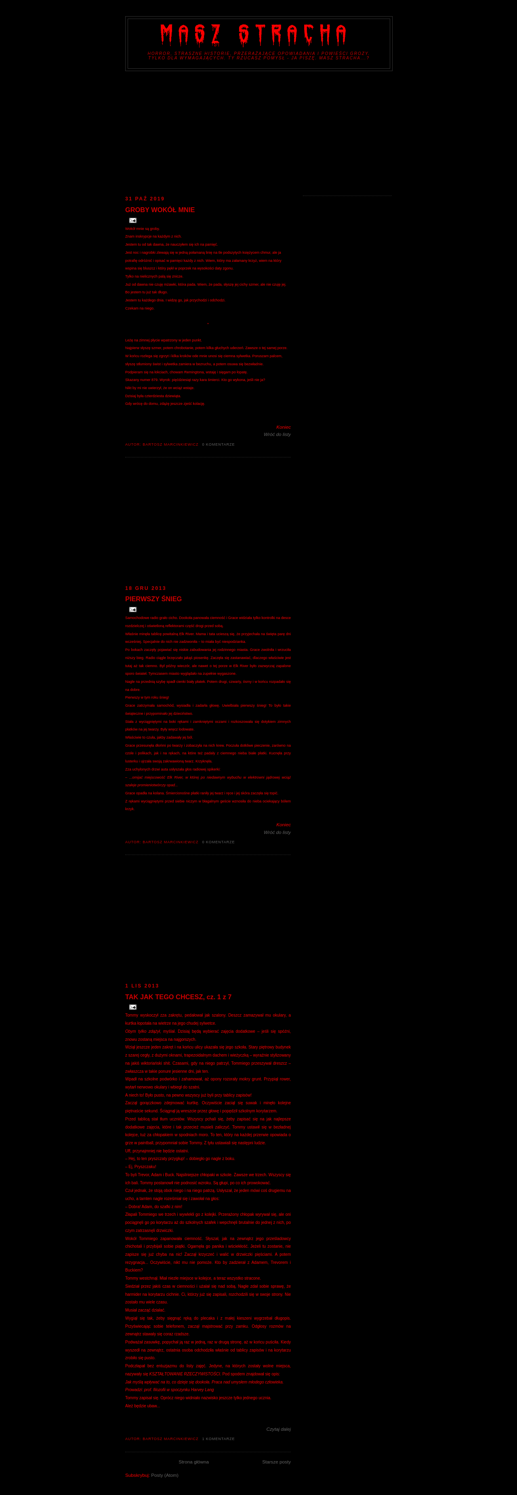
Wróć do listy (277, 434)
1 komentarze (218, 1439)
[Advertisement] (258, 131)
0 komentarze (218, 444)
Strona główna (194, 1461)
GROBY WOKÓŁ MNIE (160, 209)
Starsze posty (276, 1461)
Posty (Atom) (165, 1475)
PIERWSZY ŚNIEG (153, 598)
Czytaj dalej (279, 1429)
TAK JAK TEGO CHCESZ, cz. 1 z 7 (178, 996)
